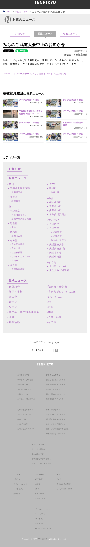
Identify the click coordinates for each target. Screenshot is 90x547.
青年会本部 (55, 206)
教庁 (11, 206)
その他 (52, 262)
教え (58, 474)
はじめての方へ (37, 342)
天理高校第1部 (57, 248)
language (53, 342)
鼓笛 (51, 306)
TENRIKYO (43, 539)
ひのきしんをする (53, 375)
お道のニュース (22, 12)
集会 (14, 227)
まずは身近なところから (55, 414)
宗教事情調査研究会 (21, 219)
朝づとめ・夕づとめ (25, 380)
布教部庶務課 (18, 244)
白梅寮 (15, 261)
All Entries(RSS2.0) (43, 528)
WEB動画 (38, 479)
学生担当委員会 (58, 214)
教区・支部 (16, 291)
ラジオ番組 (39, 474)
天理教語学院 (18, 269)
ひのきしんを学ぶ (53, 389)
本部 (11, 184)
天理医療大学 (56, 244)
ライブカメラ (18, 489)
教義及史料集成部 (20, 188)
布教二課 (16, 248)
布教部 (13, 240)
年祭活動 (14, 322)
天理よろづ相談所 (59, 270)
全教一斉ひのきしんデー (55, 384)
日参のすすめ (22, 384)
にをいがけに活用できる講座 (57, 429)
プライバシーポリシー (43, 509)
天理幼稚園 (55, 256)
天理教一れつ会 (58, 266)
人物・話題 (55, 317)
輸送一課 (55, 192)
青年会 (13, 301)
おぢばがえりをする (25, 410)
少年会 (13, 306)
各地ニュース (70, 33)
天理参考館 (56, 236)
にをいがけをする (53, 410)
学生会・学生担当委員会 (24, 312)
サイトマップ (40, 523)
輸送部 (53, 188)
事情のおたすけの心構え (41, 459)
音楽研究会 (17, 192)
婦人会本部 (55, 202)
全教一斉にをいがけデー (55, 434)
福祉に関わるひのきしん (55, 394)
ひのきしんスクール (21, 256)
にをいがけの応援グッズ (55, 424)
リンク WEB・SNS (64, 489)
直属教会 (14, 286)
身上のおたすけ (38, 454)
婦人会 (13, 296)
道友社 (53, 184)
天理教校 (54, 224)
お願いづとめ (22, 394)
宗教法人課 (17, 236)
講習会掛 (16, 201)
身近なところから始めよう (56, 380)
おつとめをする (23, 375)
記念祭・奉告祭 (57, 286)
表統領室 (15, 210)
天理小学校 (55, 252)
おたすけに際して (39, 449)
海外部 (13, 265)
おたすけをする (38, 444)
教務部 (13, 232)
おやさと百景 (40, 498)
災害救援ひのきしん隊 (62, 291)
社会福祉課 (17, 252)
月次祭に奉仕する (24, 389)
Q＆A (59, 479)
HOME (7, 12)
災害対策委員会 (19, 215)
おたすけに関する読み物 (41, 463)
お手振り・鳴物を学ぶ (26, 399)
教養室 (13, 196)
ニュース (16, 474)
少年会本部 (55, 210)
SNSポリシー (40, 519)
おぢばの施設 (22, 424)
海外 (11, 317)
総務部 (13, 223)
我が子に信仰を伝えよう (55, 419)
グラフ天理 (39, 493)
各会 (51, 198)
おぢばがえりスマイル (26, 429)
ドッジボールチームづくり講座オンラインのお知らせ (38, 73)
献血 (51, 301)
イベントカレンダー (21, 484)
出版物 (37, 484)
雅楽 (51, 312)
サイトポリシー (41, 514)
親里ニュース (17, 178)
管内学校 (53, 219)
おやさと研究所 (58, 240)
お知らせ (20, 33)
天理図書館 (56, 232)
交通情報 (16, 493)
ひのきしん (55, 296)
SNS (37, 489)
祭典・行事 (21, 419)
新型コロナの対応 (64, 484)
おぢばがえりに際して (26, 414)
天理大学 (54, 228)
